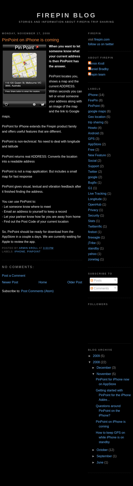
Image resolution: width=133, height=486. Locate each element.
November (104, 374)
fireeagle (94, 237)
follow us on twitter (101, 44)
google (92, 177)
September (105, 456)
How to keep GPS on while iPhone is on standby (110, 437)
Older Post (74, 282)
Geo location (97, 116)
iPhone (19, 251)
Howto (92, 127)
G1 (90, 188)
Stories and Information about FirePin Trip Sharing (66, 22)
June (100, 462)
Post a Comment (13, 275)
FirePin (93, 100)
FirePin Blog (66, 15)
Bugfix (92, 182)
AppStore (94, 144)
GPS (91, 138)
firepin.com (102, 39)
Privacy (93, 210)
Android (93, 133)
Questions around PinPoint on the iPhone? (108, 410)
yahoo (92, 254)
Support (93, 166)
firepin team (97, 74)
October (103, 450)
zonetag (93, 259)
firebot (92, 232)
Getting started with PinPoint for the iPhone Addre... (113, 395)
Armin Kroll (96, 63)
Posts (96, 280)
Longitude (95, 199)
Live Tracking (97, 193)
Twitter (92, 171)
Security (93, 215)
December (104, 367)
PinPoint (34, 251)
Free (91, 149)
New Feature (97, 155)
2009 (97, 356)
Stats (91, 221)
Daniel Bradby (99, 69)
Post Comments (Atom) (37, 291)
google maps (97, 111)
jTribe (92, 243)
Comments (100, 288)
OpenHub (95, 204)
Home (43, 282)
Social (92, 160)
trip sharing (95, 122)
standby (93, 248)
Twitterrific (95, 226)
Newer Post (10, 282)
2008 (97, 362)
